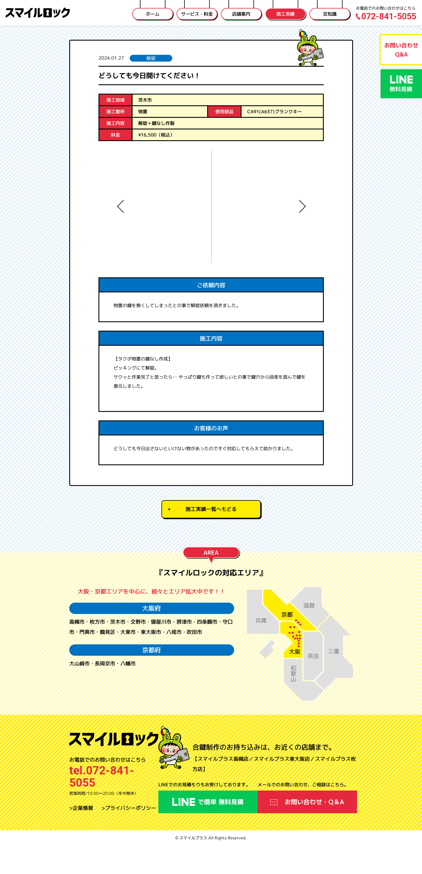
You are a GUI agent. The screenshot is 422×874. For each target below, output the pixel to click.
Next (300, 206)
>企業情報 (81, 836)
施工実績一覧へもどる (211, 537)
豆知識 (330, 14)
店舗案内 (241, 14)
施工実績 (285, 14)
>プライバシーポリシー (129, 836)
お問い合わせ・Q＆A (307, 830)
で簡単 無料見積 (207, 830)
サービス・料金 (197, 14)
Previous (122, 206)
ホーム (152, 14)
